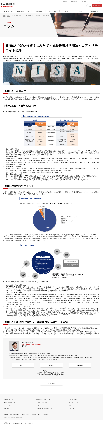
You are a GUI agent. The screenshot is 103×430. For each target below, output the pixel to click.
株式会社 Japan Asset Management (32, 344)
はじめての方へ (8, 399)
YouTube (51, 365)
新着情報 (6, 408)
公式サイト (23, 365)
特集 (70, 405)
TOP (4, 15)
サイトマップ (73, 408)
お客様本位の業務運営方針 (44, 408)
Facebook (80, 365)
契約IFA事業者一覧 (9, 402)
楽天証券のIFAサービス (43, 399)
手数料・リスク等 (41, 402)
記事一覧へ (51, 383)
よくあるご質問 (73, 402)
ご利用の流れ (73, 399)
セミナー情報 (8, 405)
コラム (8, 15)
